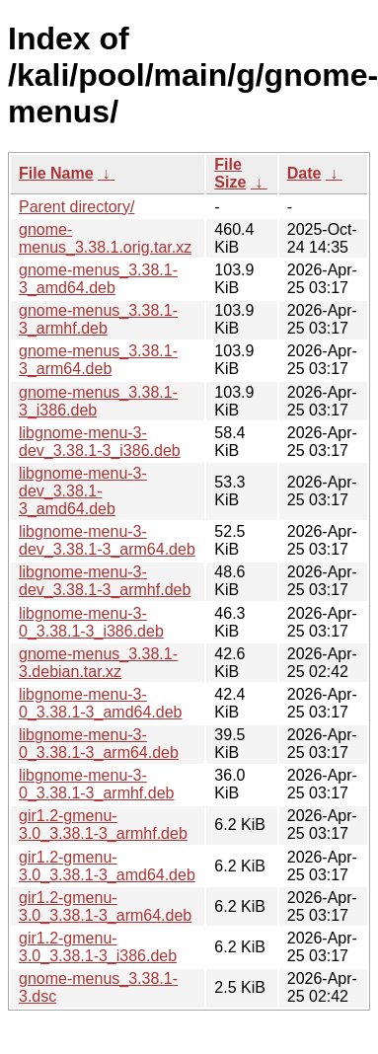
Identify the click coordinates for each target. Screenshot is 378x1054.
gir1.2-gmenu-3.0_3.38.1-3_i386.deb (98, 947)
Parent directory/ (76, 206)
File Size (230, 173)
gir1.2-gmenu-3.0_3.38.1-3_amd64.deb (107, 866)
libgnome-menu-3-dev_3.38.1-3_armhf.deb (104, 581)
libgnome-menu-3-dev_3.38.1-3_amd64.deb (83, 491)
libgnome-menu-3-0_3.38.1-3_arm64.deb (99, 743)
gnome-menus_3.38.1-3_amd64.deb (98, 279)
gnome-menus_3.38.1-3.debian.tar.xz (98, 662)
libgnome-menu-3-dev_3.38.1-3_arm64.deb (107, 540)
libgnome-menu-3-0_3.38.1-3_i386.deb (91, 622)
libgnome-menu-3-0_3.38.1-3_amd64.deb (100, 703)
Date (304, 173)
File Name (56, 173)
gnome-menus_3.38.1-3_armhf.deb (98, 319)
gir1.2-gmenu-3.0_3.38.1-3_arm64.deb (105, 906)
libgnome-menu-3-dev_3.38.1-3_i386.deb (100, 441)
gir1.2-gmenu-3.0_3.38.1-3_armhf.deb (103, 824)
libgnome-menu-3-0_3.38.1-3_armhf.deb (96, 784)
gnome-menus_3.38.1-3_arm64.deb (98, 359)
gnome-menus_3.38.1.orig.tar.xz (105, 238)
